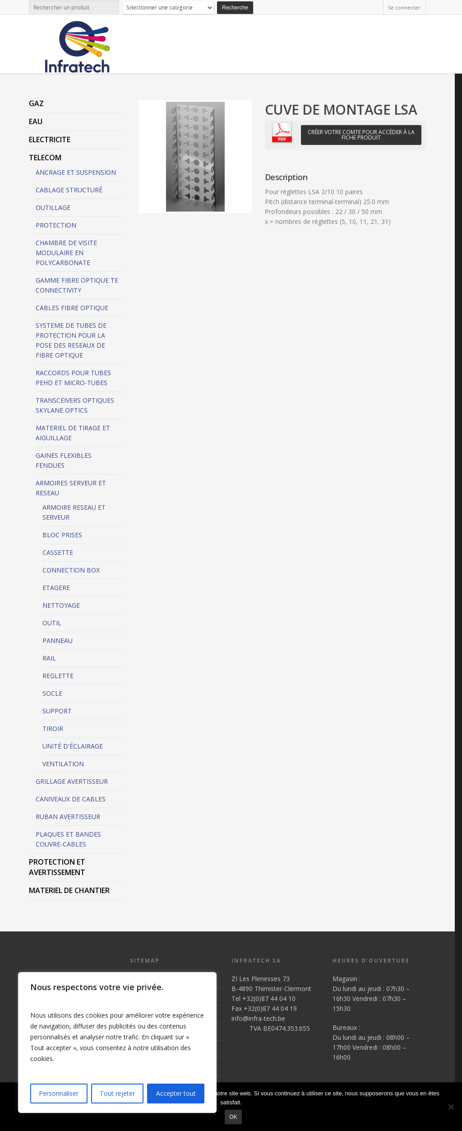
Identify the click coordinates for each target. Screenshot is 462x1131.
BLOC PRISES (62, 535)
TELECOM (45, 158)
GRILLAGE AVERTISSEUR (72, 781)
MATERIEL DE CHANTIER (69, 890)
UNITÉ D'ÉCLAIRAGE (72, 746)
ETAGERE (56, 587)
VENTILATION (63, 763)
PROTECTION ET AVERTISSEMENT (57, 867)
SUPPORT (57, 711)
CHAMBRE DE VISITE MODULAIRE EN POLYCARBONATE (66, 252)
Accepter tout (176, 1093)
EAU (35, 121)
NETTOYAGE (61, 605)
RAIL (49, 658)
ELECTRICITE (49, 139)
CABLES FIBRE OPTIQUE (72, 307)
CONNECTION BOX (71, 570)
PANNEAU (57, 640)
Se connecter (404, 7)
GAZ (36, 103)
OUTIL (51, 623)
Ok (233, 1117)
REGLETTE (58, 675)
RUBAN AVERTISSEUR (68, 816)
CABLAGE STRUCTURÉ (69, 190)
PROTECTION (56, 225)
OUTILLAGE (53, 207)
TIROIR (52, 728)
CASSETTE (57, 552)
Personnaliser (59, 1093)
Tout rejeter (117, 1093)
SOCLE (52, 693)
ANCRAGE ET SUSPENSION (76, 172)
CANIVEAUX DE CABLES (71, 799)
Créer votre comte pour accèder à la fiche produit (361, 134)
